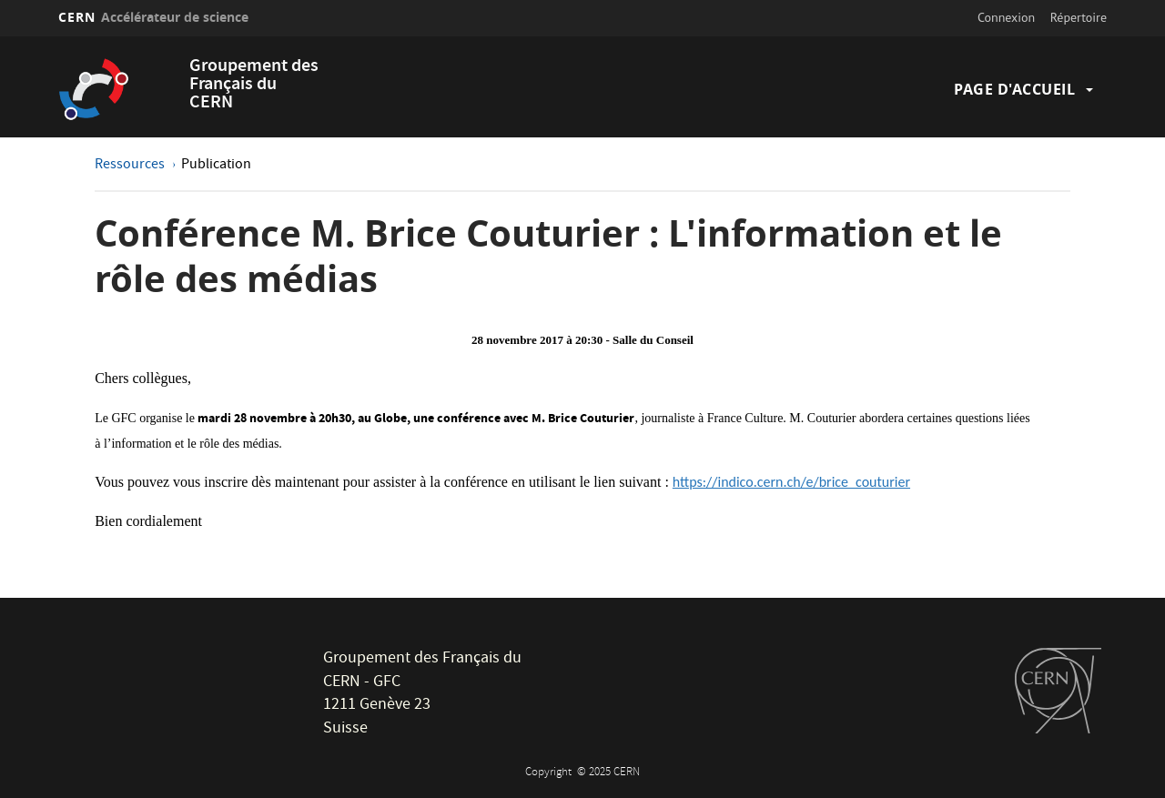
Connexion (1006, 17)
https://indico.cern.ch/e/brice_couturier (791, 481)
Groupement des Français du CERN (254, 85)
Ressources (131, 166)
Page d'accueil (1014, 89)
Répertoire (1078, 17)
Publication (216, 166)
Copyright (549, 773)
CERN (153, 16)
